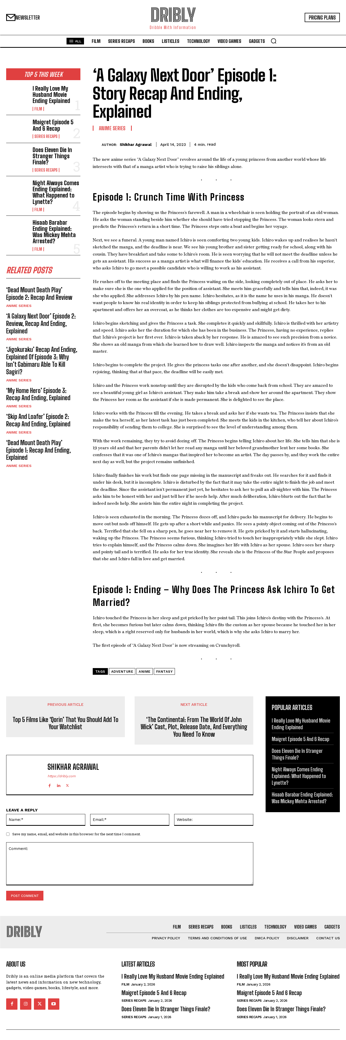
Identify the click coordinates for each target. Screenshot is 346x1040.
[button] (273, 41)
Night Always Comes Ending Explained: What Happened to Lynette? (56, 192)
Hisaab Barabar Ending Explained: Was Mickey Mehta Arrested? (54, 232)
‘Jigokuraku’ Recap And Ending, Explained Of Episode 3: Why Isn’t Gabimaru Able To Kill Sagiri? (41, 361)
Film (38, 109)
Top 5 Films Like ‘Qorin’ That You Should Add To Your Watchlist (65, 723)
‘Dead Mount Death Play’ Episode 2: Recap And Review (39, 293)
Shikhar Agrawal (136, 144)
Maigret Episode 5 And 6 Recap (53, 125)
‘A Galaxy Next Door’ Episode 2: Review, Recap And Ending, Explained (41, 324)
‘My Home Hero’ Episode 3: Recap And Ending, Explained (38, 394)
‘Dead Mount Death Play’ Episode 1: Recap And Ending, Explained (38, 450)
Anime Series (19, 306)
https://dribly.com (62, 776)
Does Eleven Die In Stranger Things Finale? (52, 156)
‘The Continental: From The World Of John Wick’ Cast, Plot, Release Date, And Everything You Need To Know (194, 727)
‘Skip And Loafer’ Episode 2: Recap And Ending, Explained (38, 420)
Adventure (122, 671)
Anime (145, 671)
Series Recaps (46, 136)
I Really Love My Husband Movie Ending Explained (51, 94)
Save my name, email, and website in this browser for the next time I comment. (76, 834)
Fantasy (164, 671)
